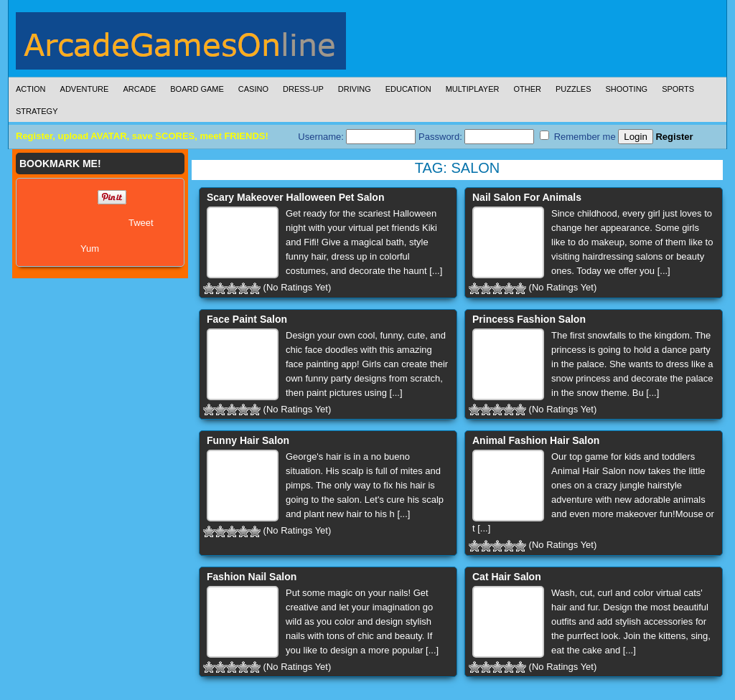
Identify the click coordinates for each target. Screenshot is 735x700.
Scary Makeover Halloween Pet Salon (295, 197)
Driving (354, 89)
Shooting (626, 89)
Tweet (141, 222)
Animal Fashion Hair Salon (535, 440)
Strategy (36, 111)
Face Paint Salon (247, 319)
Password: (476, 136)
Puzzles (573, 89)
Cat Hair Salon (506, 576)
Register (674, 136)
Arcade (139, 89)
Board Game (197, 89)
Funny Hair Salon (248, 440)
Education (408, 89)
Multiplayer (473, 89)
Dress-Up (303, 89)
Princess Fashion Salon (529, 319)
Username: (357, 136)
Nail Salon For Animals (526, 197)
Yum (89, 248)
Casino (253, 89)
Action (31, 89)
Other (527, 89)
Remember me (578, 136)
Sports (678, 89)
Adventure (84, 89)
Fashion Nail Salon (251, 576)
